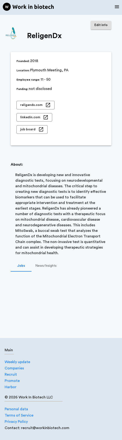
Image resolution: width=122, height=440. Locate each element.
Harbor (10, 387)
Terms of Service (19, 415)
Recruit (11, 374)
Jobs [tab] (21, 266)
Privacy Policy (16, 422)
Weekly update (17, 362)
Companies (14, 368)
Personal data (16, 409)
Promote (12, 381)
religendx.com (35, 105)
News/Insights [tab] (46, 266)
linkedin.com (34, 117)
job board (32, 129)
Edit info (101, 25)
